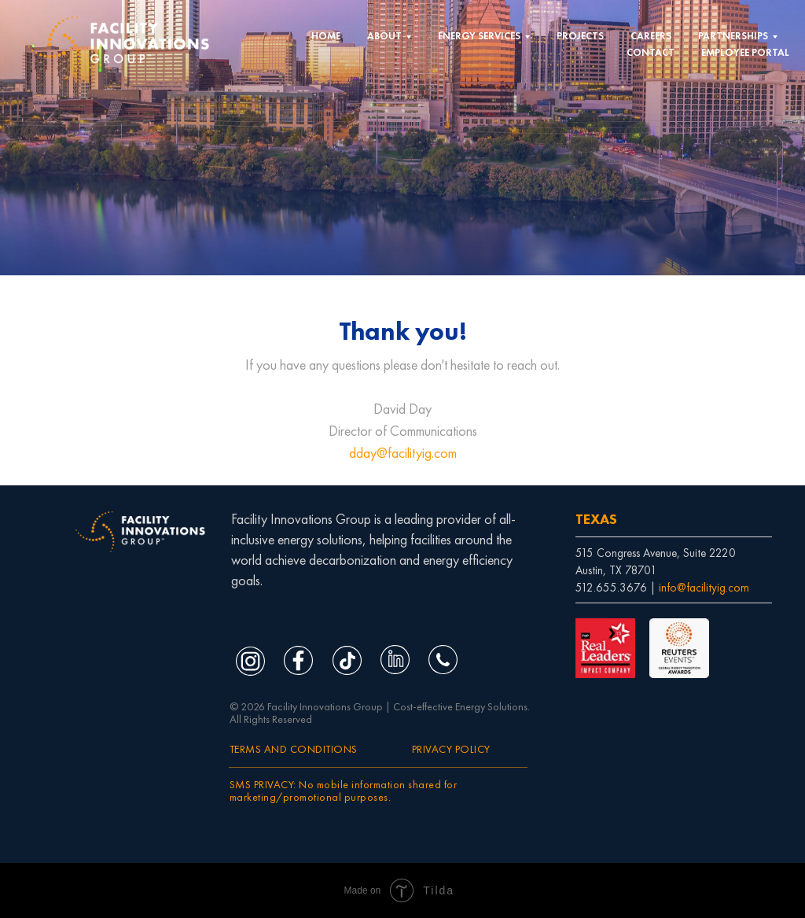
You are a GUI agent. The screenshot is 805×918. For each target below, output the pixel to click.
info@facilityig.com (704, 587)
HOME (325, 35)
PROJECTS (580, 35)
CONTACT (651, 52)
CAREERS (650, 35)
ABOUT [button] (384, 35)
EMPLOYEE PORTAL (745, 52)
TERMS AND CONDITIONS (294, 749)
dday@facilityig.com (403, 453)
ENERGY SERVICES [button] (479, 35)
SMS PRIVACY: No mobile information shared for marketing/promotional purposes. (344, 790)
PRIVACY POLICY (451, 749)
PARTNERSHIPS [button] (733, 35)
